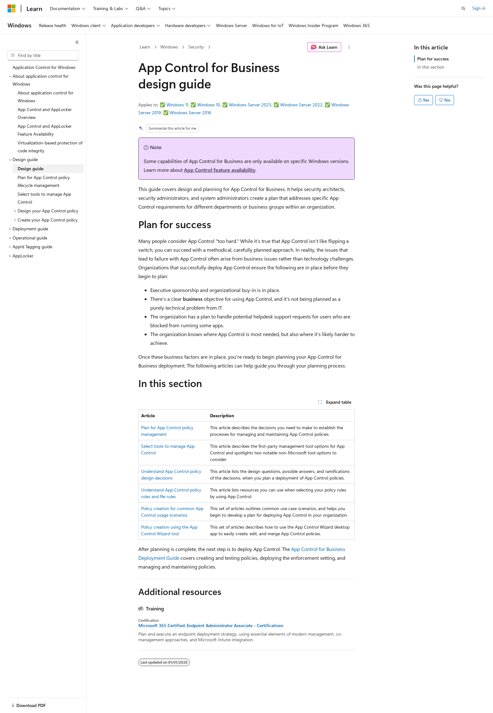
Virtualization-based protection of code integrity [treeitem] (50, 147)
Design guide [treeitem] (30, 168)
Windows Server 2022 (301, 105)
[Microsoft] (12, 8)
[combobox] (43, 55)
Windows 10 (208, 105)
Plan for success (433, 59)
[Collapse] (77, 42)
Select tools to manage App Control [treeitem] (44, 198)
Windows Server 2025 (250, 105)
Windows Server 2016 (190, 112)
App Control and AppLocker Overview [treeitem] (45, 113)
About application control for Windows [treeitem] (46, 97)
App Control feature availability (219, 169)
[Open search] (463, 8)
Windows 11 (177, 105)
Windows (169, 47)
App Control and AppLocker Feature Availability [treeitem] (45, 130)
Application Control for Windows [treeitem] (44, 67)
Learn (145, 47)
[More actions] (349, 47)
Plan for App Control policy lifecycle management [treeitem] (44, 181)
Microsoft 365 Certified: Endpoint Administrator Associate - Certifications (210, 625)
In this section (430, 67)
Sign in (478, 8)
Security (196, 47)
